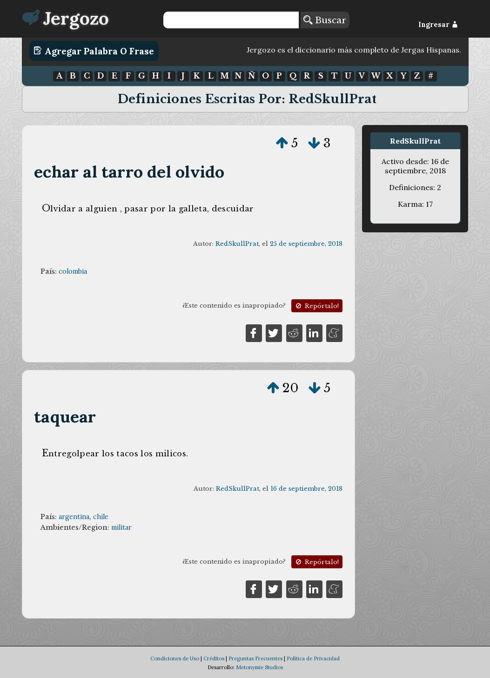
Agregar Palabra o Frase (94, 50)
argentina (74, 517)
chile (100, 517)
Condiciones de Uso (174, 658)
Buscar (324, 20)
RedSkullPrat (237, 243)
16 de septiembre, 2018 (306, 488)
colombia (73, 271)
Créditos (213, 658)
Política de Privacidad (313, 658)
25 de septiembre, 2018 (306, 243)
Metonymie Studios (259, 667)
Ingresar (438, 24)
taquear (65, 416)
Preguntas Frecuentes (255, 658)
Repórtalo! (316, 306)
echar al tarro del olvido (129, 171)
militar (121, 527)
